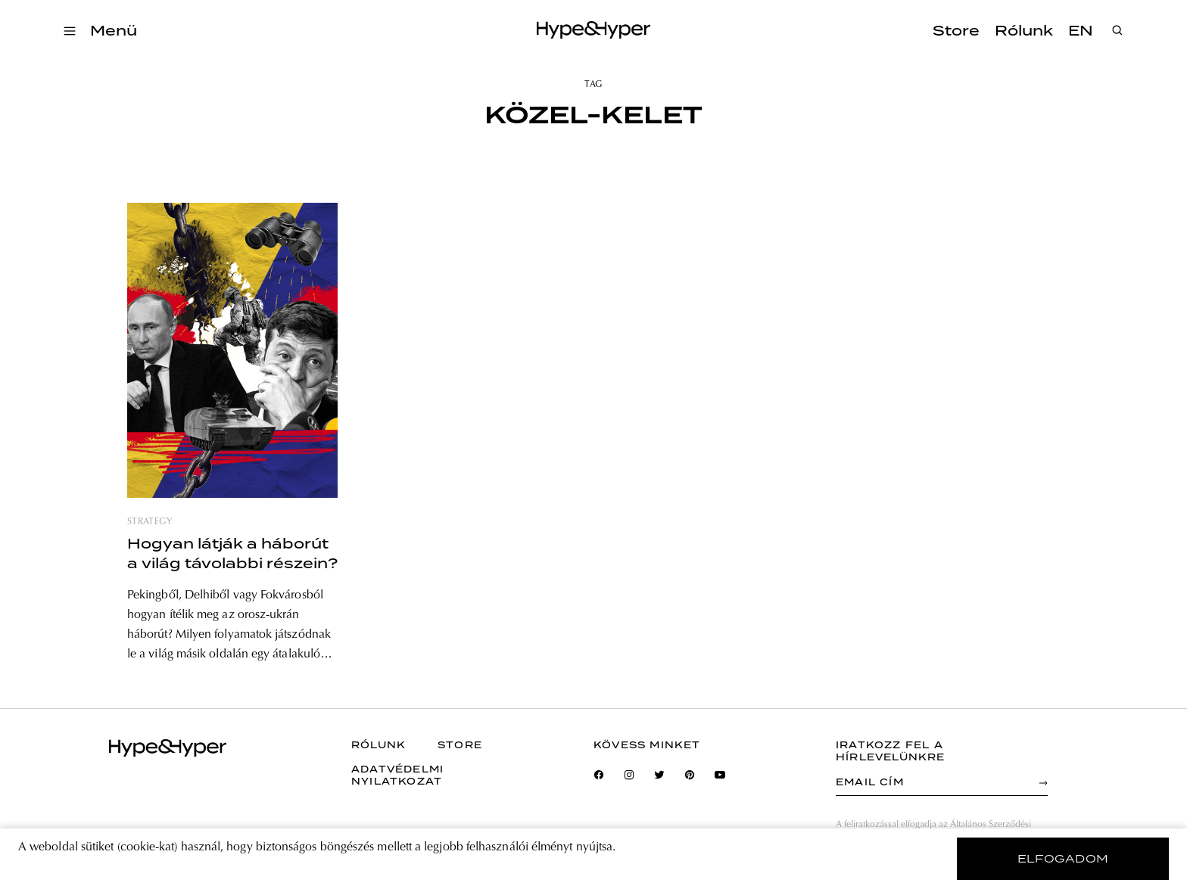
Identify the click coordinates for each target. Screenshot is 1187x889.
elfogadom (1063, 859)
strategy (149, 522)
